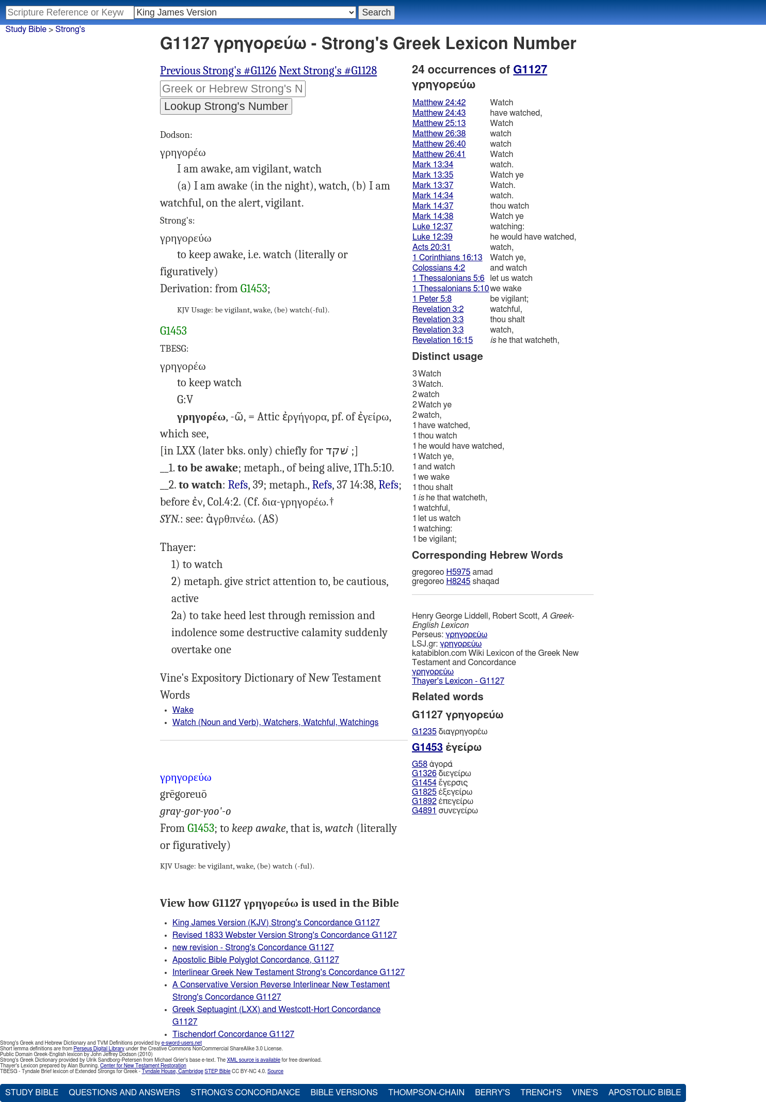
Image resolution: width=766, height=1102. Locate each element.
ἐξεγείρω (442, 792)
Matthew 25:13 (439, 123)
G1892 (424, 801)
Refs (238, 485)
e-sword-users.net (182, 1043)
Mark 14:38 (432, 216)
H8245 (458, 581)
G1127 (530, 69)
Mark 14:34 (432, 196)
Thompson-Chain (426, 1093)
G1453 (254, 288)
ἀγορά (432, 764)
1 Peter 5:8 (432, 299)
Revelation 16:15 (442, 340)
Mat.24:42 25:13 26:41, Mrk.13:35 (322, 485)
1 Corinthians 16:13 (447, 258)
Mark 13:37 (432, 185)
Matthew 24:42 (439, 103)
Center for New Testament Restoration (143, 1065)
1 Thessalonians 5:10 (450, 289)
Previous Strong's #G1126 (218, 70)
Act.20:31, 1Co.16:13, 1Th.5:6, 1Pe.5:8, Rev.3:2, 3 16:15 (388, 485)
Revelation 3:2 (438, 309)
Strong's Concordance (245, 1093)
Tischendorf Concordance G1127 (233, 1034)
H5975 (458, 572)
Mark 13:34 (432, 165)
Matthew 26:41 (439, 154)
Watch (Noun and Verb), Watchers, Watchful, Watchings (275, 722)
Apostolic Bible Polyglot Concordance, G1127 (255, 960)
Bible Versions (344, 1093)
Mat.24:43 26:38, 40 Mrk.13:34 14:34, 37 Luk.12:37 (238, 485)
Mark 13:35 (432, 175)
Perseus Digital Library (99, 1048)
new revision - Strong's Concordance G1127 (253, 947)
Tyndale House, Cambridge (172, 1071)
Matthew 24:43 (439, 113)
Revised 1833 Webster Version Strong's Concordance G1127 (284, 935)
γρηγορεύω (466, 635)
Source (275, 1071)
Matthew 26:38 (439, 134)
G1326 (424, 773)
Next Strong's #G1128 (328, 70)
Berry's (492, 1093)
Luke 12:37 (432, 227)
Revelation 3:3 (438, 320)
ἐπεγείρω (442, 801)
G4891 (424, 811)
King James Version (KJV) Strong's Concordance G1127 (276, 923)
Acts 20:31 (431, 247)
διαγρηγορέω (449, 732)
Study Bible (26, 29)
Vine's (585, 1093)
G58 (419, 764)
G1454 (424, 783)
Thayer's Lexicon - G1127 (458, 681)
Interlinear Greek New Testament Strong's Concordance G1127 (288, 972)
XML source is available (253, 1060)
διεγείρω (441, 773)
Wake (183, 710)
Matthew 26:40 (439, 144)
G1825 (424, 792)
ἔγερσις (440, 783)
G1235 (424, 732)
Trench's (541, 1093)
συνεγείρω (445, 811)
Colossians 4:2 (438, 268)
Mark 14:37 (432, 206)
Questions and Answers (124, 1093)
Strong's (70, 29)
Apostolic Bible (645, 1093)
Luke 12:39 (432, 237)
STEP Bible (217, 1071)
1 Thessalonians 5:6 (448, 278)
